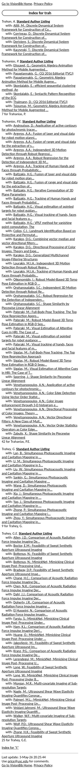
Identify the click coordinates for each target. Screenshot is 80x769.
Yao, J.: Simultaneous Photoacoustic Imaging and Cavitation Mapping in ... (38, 504)
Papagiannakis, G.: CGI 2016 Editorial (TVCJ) (43, 73)
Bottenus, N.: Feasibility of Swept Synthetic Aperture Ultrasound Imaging (37, 556)
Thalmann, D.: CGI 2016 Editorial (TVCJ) (40, 102)
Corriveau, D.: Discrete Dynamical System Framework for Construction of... (36, 36)
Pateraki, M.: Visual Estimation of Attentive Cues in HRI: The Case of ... (37, 330)
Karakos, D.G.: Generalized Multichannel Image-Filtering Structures (35, 257)
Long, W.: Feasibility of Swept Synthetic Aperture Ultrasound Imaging (34, 669)
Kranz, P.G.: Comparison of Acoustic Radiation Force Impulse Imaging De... (39, 653)
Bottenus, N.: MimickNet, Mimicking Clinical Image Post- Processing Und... (38, 564)
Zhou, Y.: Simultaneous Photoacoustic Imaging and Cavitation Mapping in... (39, 520)
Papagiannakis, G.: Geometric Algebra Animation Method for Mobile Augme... (33, 79)
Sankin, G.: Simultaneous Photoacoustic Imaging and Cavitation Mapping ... (35, 479)
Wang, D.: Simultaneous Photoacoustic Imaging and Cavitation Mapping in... (34, 487)
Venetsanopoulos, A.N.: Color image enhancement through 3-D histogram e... (32, 403)
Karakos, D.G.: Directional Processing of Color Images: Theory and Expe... (39, 249)
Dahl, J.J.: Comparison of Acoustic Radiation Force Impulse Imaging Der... (38, 596)
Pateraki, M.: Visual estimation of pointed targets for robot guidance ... (36, 338)
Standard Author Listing (33, 21)
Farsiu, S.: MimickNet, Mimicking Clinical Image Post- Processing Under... (35, 621)
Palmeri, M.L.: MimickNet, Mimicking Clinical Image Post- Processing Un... (38, 702)
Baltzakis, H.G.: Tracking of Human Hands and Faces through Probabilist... (39, 200)
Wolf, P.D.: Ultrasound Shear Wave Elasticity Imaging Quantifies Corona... (38, 726)
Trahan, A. (9, 21)
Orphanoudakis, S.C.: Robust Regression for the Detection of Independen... (37, 298)
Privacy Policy (43, 4)
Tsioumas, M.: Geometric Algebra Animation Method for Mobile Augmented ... (38, 108)
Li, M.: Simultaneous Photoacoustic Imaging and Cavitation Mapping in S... (38, 463)
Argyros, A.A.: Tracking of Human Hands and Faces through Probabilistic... (38, 168)
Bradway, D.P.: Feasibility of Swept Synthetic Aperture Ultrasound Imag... (38, 572)
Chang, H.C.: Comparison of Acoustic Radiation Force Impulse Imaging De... (40, 580)
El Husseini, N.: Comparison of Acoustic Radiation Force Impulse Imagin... (34, 612)
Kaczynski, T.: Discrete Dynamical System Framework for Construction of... (35, 52)
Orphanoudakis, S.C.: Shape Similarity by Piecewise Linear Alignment (35, 306)
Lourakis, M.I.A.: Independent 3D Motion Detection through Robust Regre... (36, 265)
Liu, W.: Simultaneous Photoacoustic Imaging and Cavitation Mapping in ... (38, 471)
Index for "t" (10, 748)
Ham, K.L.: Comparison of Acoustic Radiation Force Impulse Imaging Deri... (38, 629)
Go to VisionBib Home (17, 4)
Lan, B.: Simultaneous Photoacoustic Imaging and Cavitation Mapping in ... (38, 455)
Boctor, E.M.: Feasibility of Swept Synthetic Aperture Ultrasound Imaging (37, 548)
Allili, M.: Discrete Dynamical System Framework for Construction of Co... (33, 27)
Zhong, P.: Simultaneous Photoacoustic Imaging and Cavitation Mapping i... (34, 512)
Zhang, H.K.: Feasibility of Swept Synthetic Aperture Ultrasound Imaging (36, 734)
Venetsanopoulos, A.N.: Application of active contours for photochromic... (38, 387)
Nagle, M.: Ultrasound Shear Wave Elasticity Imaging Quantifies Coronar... (38, 693)
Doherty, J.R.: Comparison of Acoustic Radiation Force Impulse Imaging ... (33, 604)
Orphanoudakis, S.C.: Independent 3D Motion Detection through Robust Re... (39, 290)
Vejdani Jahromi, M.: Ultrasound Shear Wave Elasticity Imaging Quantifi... (38, 710)
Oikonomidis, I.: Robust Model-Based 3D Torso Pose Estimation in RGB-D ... (39, 281)
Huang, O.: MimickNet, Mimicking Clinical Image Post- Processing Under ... (36, 637)
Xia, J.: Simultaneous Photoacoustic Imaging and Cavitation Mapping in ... (38, 496)
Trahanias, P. (10, 61)
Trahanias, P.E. (12, 121)
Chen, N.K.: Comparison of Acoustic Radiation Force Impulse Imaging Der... (39, 588)
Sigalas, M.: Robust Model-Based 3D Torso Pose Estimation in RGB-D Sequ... (36, 362)
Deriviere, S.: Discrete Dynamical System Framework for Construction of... (35, 44)
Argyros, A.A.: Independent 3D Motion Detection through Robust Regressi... (34, 152)
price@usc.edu (18, 761)
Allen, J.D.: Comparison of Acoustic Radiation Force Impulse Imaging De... (38, 539)
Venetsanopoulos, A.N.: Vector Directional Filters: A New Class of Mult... (36, 419)
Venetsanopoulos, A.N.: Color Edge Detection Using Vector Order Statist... (39, 395)
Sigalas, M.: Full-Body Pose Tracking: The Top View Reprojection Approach (38, 354)
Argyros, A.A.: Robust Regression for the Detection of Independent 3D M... (35, 160)
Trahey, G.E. (10, 533)
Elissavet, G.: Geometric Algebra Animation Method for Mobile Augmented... (37, 67)
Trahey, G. (8, 449)
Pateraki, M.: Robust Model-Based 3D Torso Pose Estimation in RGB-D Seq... (37, 322)
